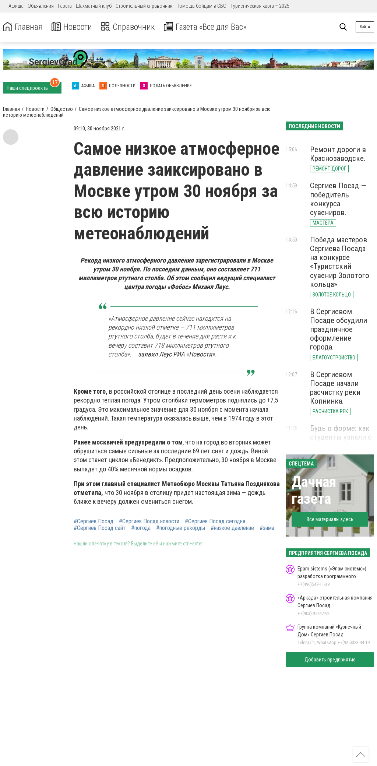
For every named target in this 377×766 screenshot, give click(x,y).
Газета (65, 6)
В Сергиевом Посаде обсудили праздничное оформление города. (338, 329)
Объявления (41, 6)
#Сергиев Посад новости (149, 521)
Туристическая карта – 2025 (259, 6)
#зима (267, 528)
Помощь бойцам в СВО (201, 6)
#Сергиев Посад (93, 521)
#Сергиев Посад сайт (100, 528)
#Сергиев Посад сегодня (215, 521)
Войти (365, 26)
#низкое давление (232, 528)
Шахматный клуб (94, 6)
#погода (141, 528)
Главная (23, 27)
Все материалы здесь (330, 519)
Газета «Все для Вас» (209, 27)
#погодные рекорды (180, 528)
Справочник (130, 27)
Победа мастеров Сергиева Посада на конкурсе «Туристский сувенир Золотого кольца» (339, 262)
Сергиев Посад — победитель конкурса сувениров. (338, 199)
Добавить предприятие (330, 660)
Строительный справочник (144, 6)
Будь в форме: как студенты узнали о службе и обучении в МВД (341, 441)
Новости (73, 27)
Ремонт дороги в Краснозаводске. (338, 154)
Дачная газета (314, 490)
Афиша (16, 6)
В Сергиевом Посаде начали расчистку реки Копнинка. (335, 387)
